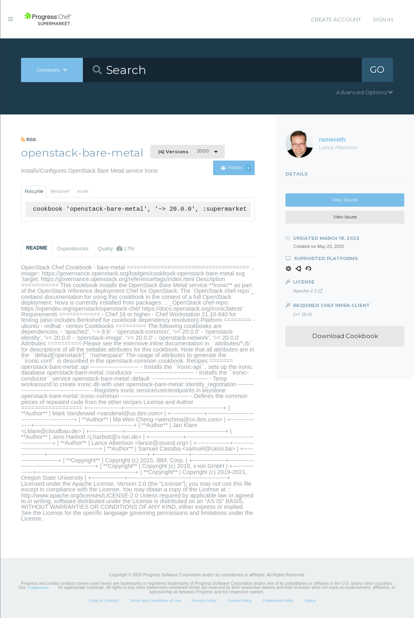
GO (377, 69)
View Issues (345, 217)
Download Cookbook (345, 336)
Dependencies (73, 249)
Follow (236, 168)
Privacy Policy (204, 600)
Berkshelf (60, 191)
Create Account (336, 19)
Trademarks (38, 587)
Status (310, 600)
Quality (116, 249)
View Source (345, 200)
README (37, 248)
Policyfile (34, 191)
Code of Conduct (103, 600)
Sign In (383, 19)
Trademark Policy (278, 600)
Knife (82, 191)
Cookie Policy (240, 600)
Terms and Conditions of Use (155, 600)
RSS (28, 139)
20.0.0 (183, 151)
